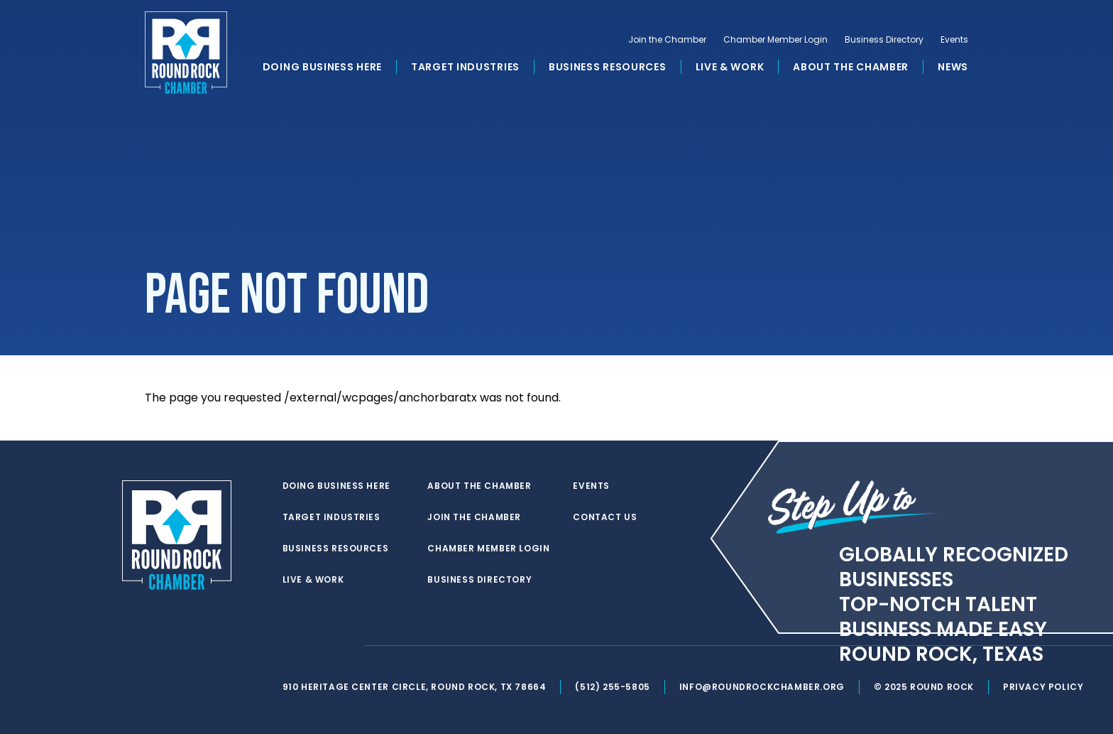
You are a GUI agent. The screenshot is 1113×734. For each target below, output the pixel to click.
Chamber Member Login (775, 39)
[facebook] (318, 645)
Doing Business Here (322, 67)
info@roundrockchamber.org (762, 687)
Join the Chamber (667, 39)
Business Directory (884, 39)
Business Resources (608, 67)
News (953, 67)
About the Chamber (851, 67)
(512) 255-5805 (612, 687)
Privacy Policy (1043, 687)
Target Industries (465, 67)
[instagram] (346, 645)
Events (954, 39)
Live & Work (730, 67)
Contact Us (605, 517)
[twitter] (290, 645)
